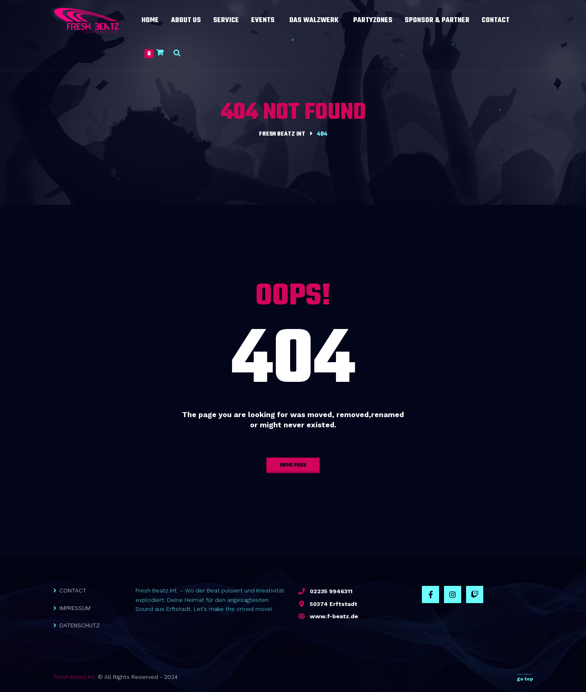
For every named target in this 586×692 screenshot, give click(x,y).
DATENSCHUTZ (79, 625)
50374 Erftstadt (333, 604)
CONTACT (72, 590)
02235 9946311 (331, 591)
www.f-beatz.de (334, 616)
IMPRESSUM (74, 608)
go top (525, 677)
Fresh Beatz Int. (75, 677)
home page (293, 465)
